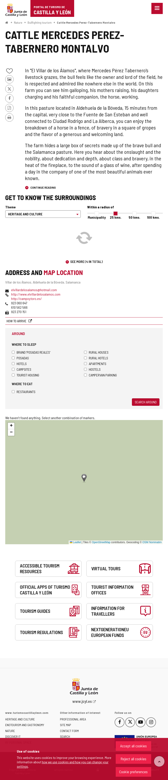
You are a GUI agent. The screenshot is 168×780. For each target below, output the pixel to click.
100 (153, 217)
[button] (11, 426)
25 (115, 217)
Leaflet (75, 542)
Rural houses (96, 352)
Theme (10, 207)
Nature (18, 22)
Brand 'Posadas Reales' (31, 352)
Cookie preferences (133, 771)
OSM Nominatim (152, 542)
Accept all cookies (133, 745)
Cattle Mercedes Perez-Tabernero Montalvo (86, 22)
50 (134, 217)
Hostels (92, 369)
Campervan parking (100, 375)
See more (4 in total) (86, 261)
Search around (146, 402)
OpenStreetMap (101, 542)
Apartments (95, 364)
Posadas (20, 358)
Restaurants (23, 392)
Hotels (19, 364)
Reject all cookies (133, 758)
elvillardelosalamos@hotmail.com (34, 290)
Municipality (97, 217)
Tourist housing (25, 375)
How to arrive (17, 321)
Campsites (21, 369)
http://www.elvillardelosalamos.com (35, 294)
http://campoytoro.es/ (26, 298)
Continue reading (43, 187)
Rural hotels (96, 358)
